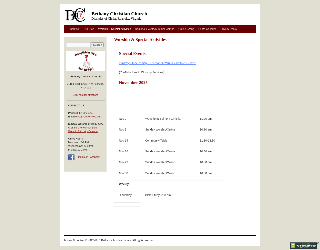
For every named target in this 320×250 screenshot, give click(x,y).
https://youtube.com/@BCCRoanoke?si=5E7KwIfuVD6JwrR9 (157, 63)
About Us (74, 28)
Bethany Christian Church (119, 13)
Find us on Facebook (88, 157)
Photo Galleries (207, 28)
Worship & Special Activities (114, 28)
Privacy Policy (229, 28)
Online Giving (186, 28)
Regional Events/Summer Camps (154, 28)
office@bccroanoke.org (87, 116)
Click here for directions (85, 95)
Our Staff (88, 28)
